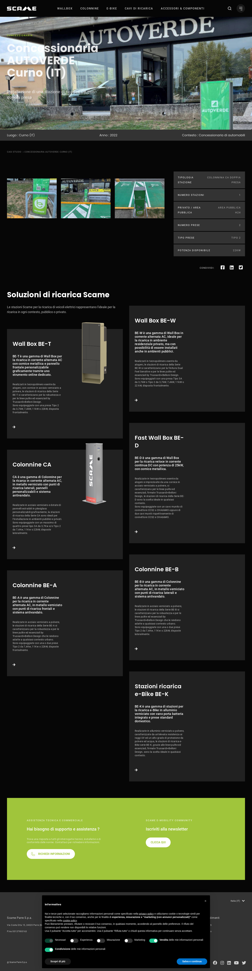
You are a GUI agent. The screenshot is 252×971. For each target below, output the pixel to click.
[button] (205, 901)
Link (65, 383)
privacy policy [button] (146, 913)
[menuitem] (65, 8)
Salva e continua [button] (192, 961)
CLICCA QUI (158, 842)
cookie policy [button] (70, 920)
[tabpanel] (32, 198)
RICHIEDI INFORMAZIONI (54, 854)
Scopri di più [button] (57, 961)
